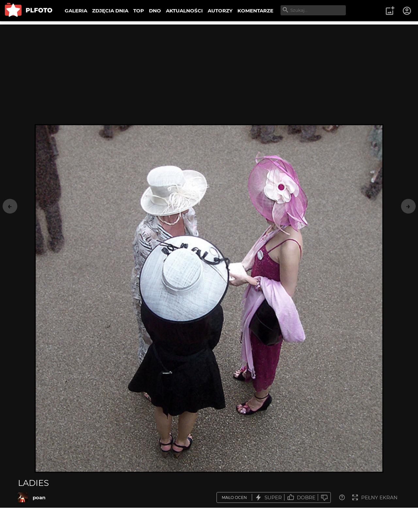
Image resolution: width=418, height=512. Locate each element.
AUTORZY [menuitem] (220, 11)
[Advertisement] (209, 70)
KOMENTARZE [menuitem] (255, 11)
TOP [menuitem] (138, 11)
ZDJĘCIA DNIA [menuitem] (110, 11)
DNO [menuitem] (155, 11)
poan (39, 497)
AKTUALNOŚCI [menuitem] (184, 11)
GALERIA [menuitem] (76, 11)
